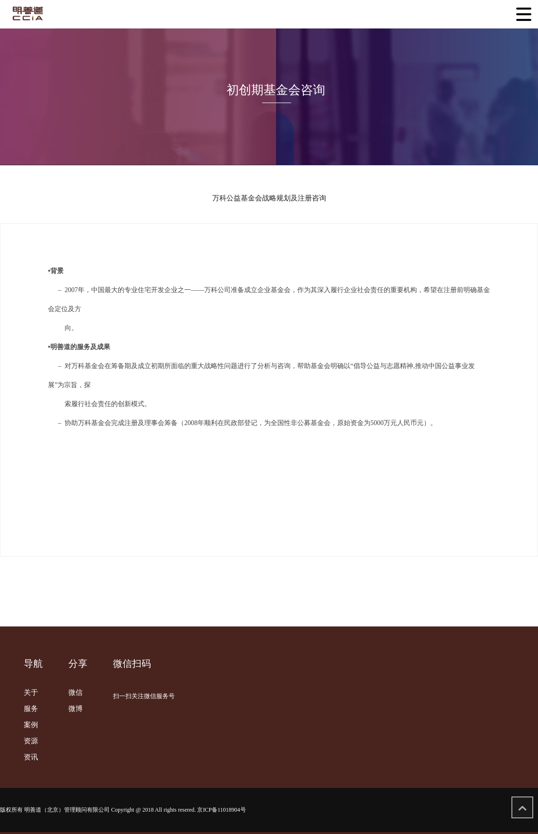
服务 (31, 708)
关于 (31, 692)
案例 (31, 725)
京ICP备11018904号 (221, 809)
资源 (31, 741)
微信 (75, 692)
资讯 (31, 757)
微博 (75, 708)
